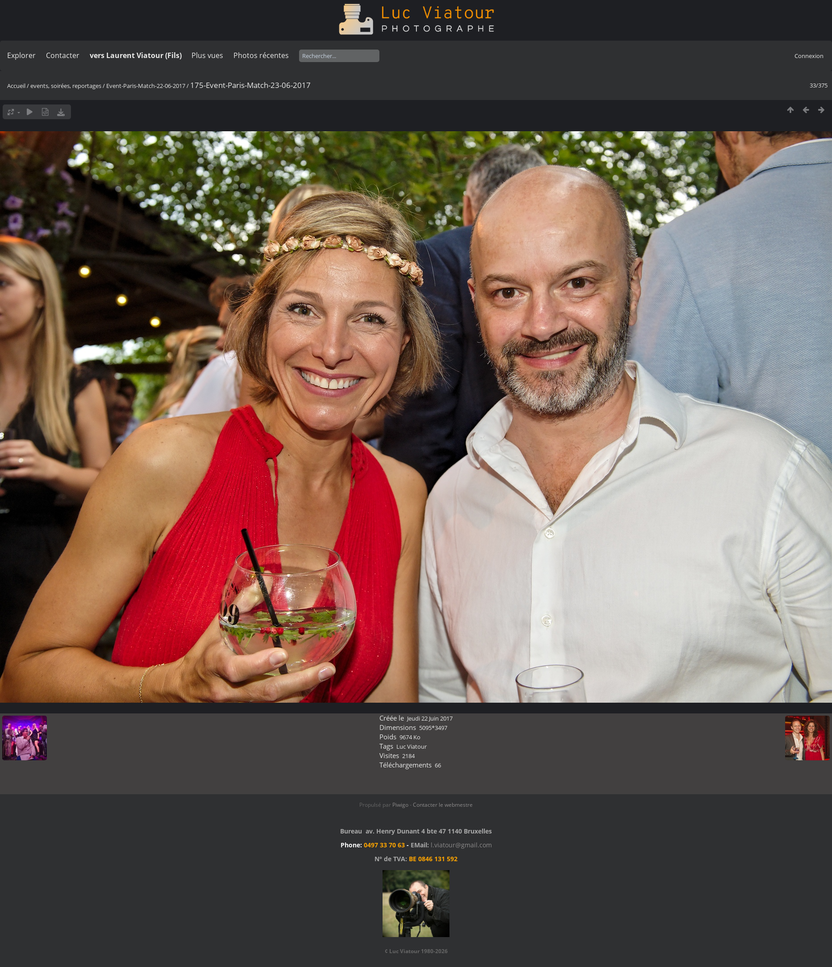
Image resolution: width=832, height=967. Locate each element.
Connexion (809, 56)
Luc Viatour (411, 746)
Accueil (16, 86)
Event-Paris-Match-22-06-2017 (145, 86)
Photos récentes (261, 55)
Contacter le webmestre (443, 805)
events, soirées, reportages (66, 86)
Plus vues (207, 55)
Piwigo (400, 805)
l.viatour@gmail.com (461, 845)
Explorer (21, 55)
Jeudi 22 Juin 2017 (430, 718)
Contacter (62, 55)
